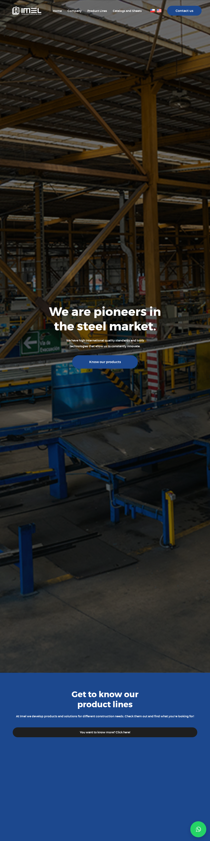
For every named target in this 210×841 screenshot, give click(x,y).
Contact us (184, 11)
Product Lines (97, 11)
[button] (198, 829)
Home (57, 11)
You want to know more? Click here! (105, 732)
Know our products (105, 362)
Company (74, 11)
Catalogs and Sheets (127, 11)
